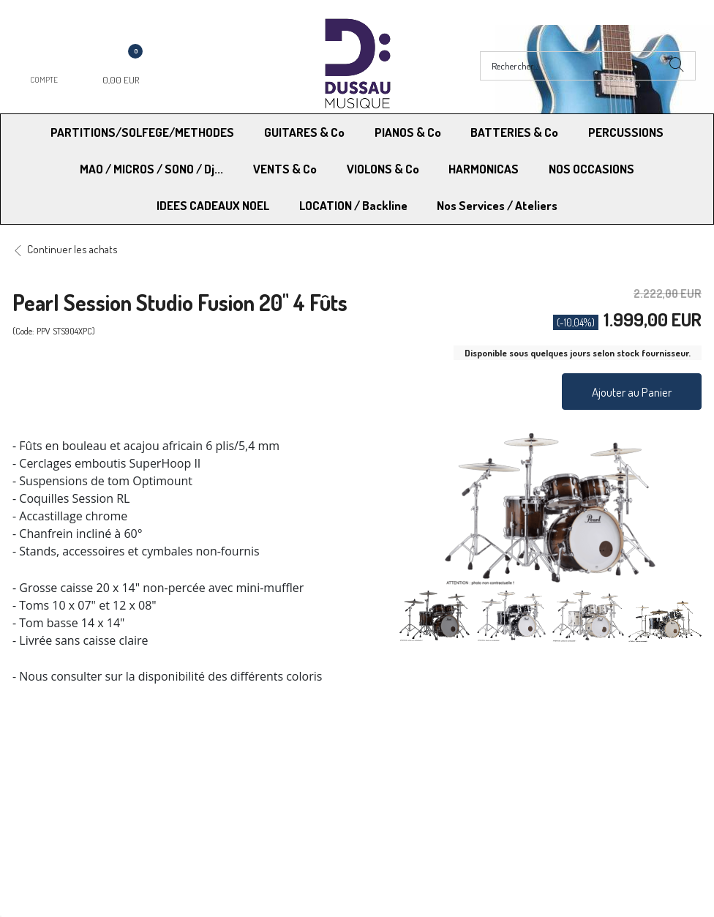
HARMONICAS (483, 168)
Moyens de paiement (239, 765)
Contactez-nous (228, 802)
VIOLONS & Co (383, 168)
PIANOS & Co (408, 132)
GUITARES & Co (304, 132)
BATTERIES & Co (514, 132)
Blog (537, 802)
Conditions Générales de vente (429, 765)
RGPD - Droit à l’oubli (69, 802)
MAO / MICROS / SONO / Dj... (151, 168)
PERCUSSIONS (626, 132)
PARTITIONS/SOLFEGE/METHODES (142, 132)
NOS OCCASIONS (591, 168)
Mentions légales (565, 765)
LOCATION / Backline (353, 205)
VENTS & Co (285, 168)
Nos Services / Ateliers (497, 205)
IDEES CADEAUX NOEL (213, 205)
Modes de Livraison (68, 765)
